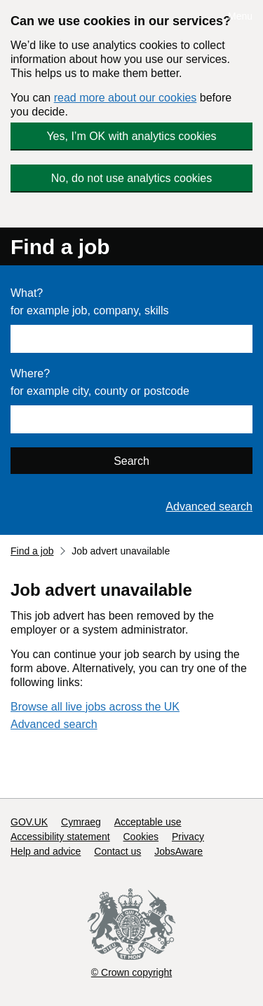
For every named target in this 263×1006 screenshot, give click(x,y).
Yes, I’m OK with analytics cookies (131, 136)
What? (27, 293)
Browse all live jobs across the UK (95, 707)
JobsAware (178, 851)
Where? (30, 373)
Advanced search (209, 506)
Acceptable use (148, 821)
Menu (240, 16)
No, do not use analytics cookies (131, 178)
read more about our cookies (125, 98)
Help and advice (46, 851)
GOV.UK (29, 821)
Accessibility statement (60, 836)
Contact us (117, 851)
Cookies (141, 836)
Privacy (188, 836)
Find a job (60, 246)
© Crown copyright (131, 972)
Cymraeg (81, 821)
